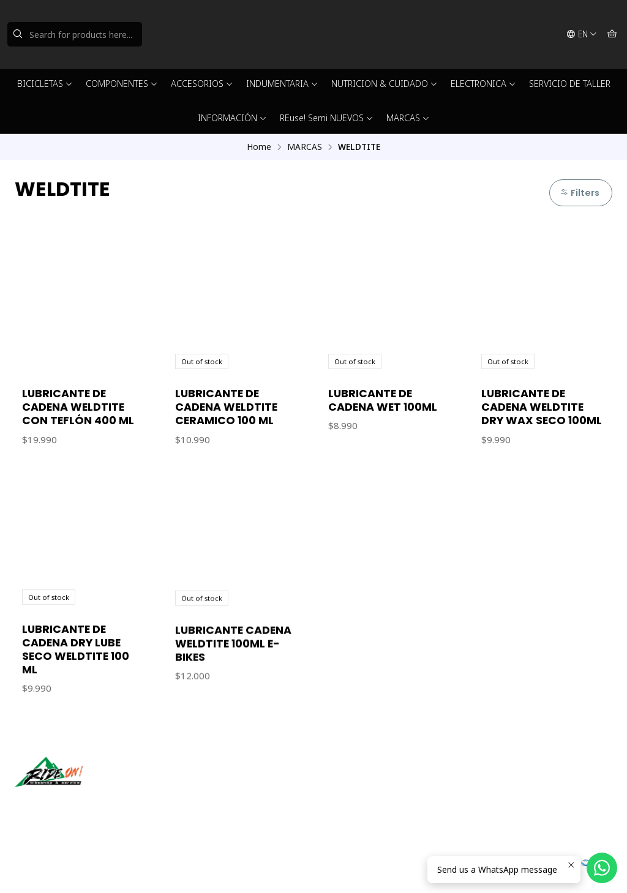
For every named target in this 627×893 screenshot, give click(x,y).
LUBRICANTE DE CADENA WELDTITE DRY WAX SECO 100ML (541, 407)
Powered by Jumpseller (135, 868)
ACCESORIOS (202, 83)
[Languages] (581, 34)
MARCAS (408, 118)
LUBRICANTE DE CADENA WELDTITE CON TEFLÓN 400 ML (78, 407)
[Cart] (612, 34)
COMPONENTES (122, 83)
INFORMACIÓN (232, 118)
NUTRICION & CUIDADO (384, 83)
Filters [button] (579, 193)
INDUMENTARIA (282, 83)
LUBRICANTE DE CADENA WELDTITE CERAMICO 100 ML (226, 407)
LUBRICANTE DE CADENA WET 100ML (382, 400)
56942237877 (354, 801)
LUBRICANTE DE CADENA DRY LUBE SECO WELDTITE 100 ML (75, 706)
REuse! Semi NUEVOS (327, 118)
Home (259, 147)
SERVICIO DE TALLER (569, 83)
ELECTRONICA (483, 83)
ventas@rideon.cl (361, 784)
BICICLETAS (45, 83)
